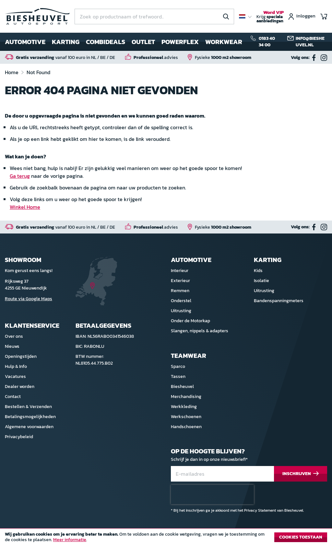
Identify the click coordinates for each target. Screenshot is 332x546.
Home (12, 72)
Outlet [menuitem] (143, 42)
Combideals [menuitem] (105, 42)
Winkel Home (25, 207)
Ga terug (20, 176)
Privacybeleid (19, 436)
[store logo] (37, 16)
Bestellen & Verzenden (28, 406)
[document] (166, 539)
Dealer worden (19, 386)
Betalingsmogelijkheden (30, 416)
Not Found (38, 72)
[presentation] (212, 494)
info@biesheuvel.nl (310, 41)
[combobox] (154, 16)
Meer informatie (69, 539)
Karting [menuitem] (65, 42)
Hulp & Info (16, 366)
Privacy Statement (260, 510)
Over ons (14, 336)
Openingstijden (21, 356)
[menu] (123, 42)
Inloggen (305, 16)
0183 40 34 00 (267, 41)
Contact (13, 396)
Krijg (270, 17)
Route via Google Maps (28, 298)
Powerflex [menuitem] (180, 42)
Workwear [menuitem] (223, 42)
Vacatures (15, 376)
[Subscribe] (300, 474)
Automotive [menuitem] (25, 42)
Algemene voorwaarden (29, 426)
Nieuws (12, 346)
